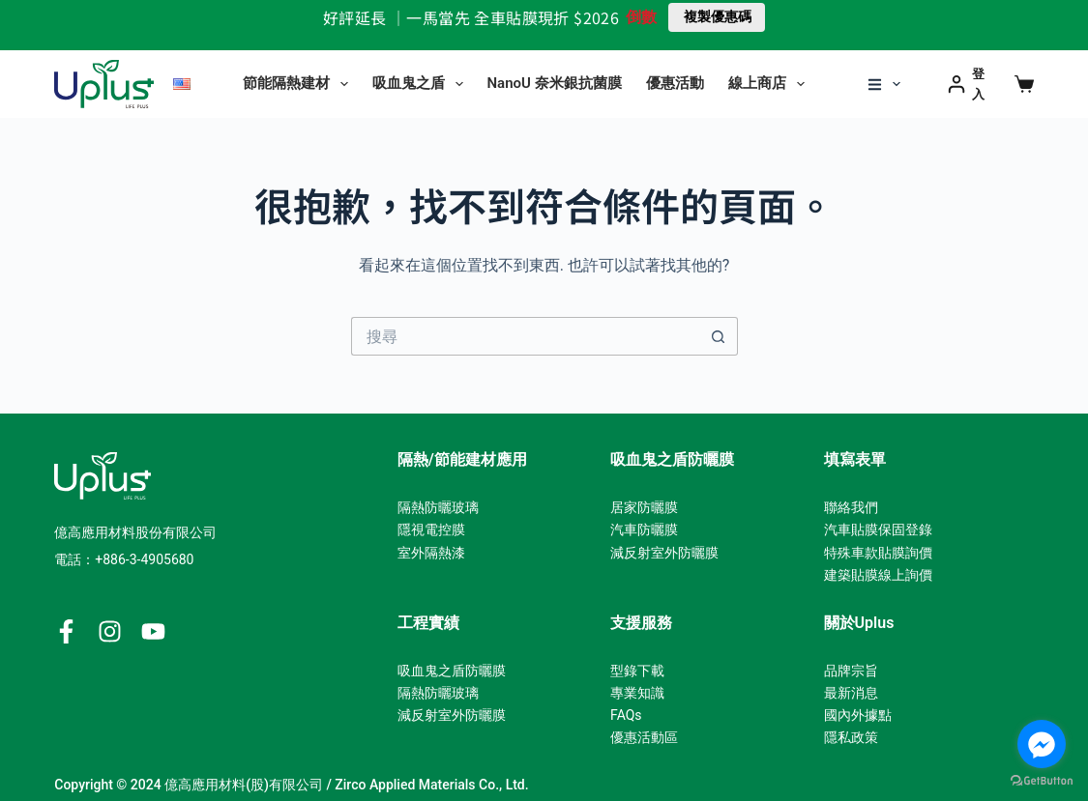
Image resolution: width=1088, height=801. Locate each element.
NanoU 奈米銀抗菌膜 (554, 83)
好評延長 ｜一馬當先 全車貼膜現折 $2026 (471, 17)
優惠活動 (675, 83)
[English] (182, 84)
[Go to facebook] (1041, 744)
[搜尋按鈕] (718, 336)
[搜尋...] (525, 336)
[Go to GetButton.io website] (1042, 781)
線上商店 (770, 84)
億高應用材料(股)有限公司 (243, 784)
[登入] (971, 84)
